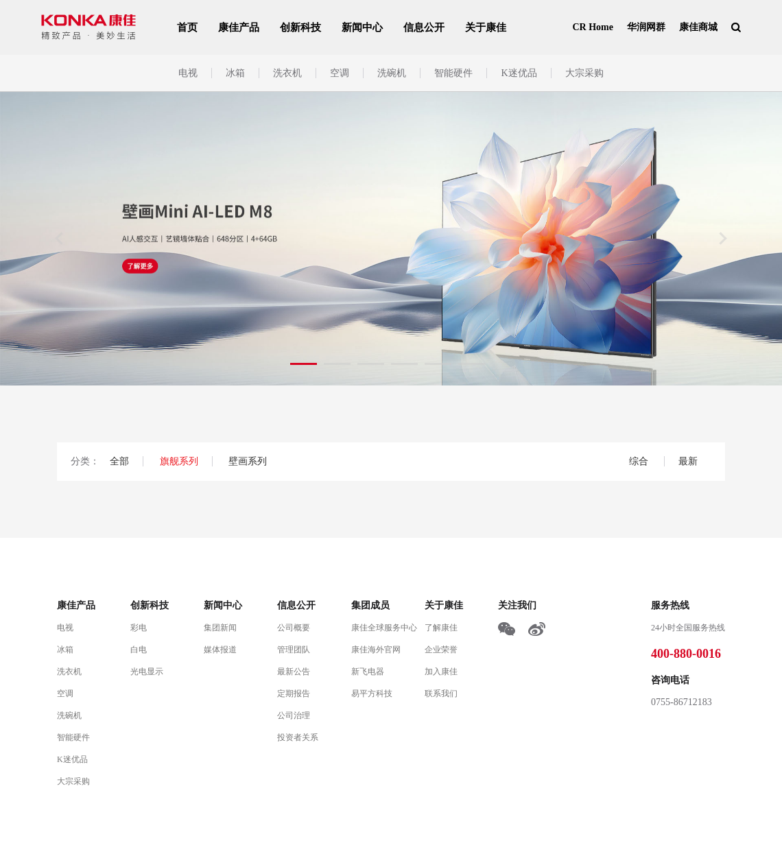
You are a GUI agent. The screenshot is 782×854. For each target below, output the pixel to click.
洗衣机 (287, 73)
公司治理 (293, 715)
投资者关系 (297, 737)
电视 (188, 73)
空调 (339, 73)
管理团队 (293, 649)
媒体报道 (220, 649)
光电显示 (146, 671)
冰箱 (235, 73)
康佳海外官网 (376, 649)
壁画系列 (247, 461)
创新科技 (300, 27)
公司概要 (293, 627)
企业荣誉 (441, 649)
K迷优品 (518, 73)
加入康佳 (441, 671)
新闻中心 (362, 27)
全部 (119, 461)
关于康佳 (485, 27)
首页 (187, 27)
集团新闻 (220, 627)
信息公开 (424, 27)
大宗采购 (584, 73)
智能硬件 (453, 73)
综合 (640, 461)
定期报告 (293, 693)
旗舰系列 (179, 461)
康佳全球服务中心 (384, 627)
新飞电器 (367, 671)
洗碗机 (391, 73)
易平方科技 (371, 693)
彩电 (138, 627)
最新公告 (293, 671)
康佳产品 (238, 27)
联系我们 (441, 693)
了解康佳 (441, 627)
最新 (688, 461)
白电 (138, 649)
